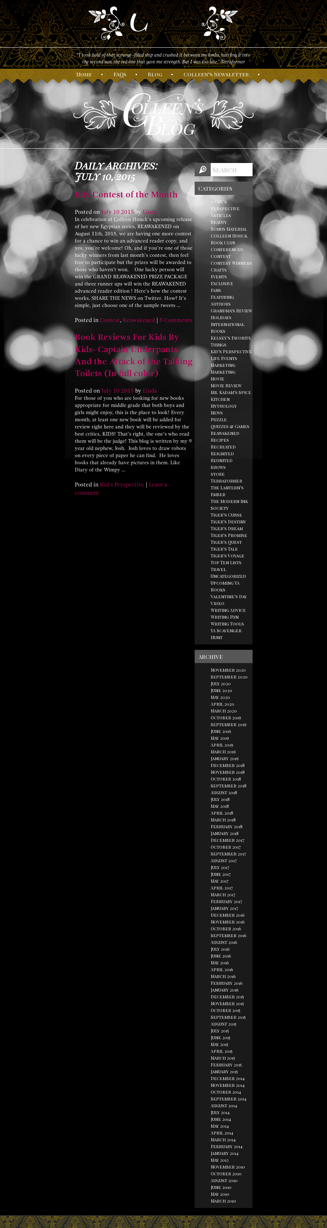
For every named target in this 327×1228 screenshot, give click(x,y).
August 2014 (224, 1105)
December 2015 (227, 996)
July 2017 (220, 867)
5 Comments (176, 320)
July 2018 (220, 799)
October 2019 (226, 717)
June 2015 (220, 1037)
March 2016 (223, 976)
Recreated (223, 447)
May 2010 (220, 1194)
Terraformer (226, 481)
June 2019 (221, 731)
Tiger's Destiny (228, 521)
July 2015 (220, 1030)
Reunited (222, 460)
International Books (227, 327)
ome (84, 74)
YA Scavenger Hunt (226, 634)
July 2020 (221, 683)
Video (217, 603)
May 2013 (220, 1160)
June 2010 (221, 1187)
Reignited (222, 453)
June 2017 (221, 874)
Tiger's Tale (224, 549)
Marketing (223, 365)
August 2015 (223, 1024)
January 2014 (225, 1153)
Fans (216, 290)
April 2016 (222, 969)
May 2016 (220, 962)
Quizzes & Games (230, 426)
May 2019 (220, 738)
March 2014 (223, 1139)
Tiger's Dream (227, 528)
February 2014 (227, 1146)
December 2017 (227, 840)
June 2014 (221, 1119)
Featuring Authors (222, 300)
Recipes (220, 440)
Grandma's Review (231, 310)
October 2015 (225, 1010)
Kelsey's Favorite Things (231, 341)
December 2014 (228, 1078)
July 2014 (220, 1112)
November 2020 (228, 670)
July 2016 (220, 949)
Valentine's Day (229, 596)
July (106, 212)
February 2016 (227, 983)
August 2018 (224, 792)
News (217, 413)
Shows (218, 467)
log (155, 74)
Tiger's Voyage (227, 555)
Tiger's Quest (226, 542)
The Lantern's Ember (227, 491)
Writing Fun (225, 617)
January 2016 (225, 990)
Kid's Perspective (122, 484)
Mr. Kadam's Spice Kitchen (231, 395)
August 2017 (224, 860)
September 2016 (229, 935)
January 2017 (224, 908)
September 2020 (229, 677)
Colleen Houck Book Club (229, 239)
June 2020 (221, 690)
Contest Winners (231, 263)
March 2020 (224, 711)
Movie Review (226, 385)
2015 (127, 212)
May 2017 (220, 881)
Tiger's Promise (229, 535)
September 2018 (229, 785)
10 (116, 212)
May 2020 (220, 697)
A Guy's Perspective (225, 205)
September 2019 (229, 724)
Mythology (224, 406)
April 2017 (222, 888)
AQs (119, 74)
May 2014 (220, 1126)
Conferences (227, 249)
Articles (221, 215)
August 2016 (224, 942)
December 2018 (228, 765)
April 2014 (222, 1133)
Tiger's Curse (226, 515)
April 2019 (222, 745)
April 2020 (222, 704)
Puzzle (219, 419)
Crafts (219, 270)
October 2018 (226, 779)
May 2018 (220, 806)
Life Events (224, 358)
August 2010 (224, 1180)
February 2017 (226, 901)
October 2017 (226, 847)
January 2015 (224, 1071)
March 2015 (223, 1058)
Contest (110, 320)
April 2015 (222, 1051)
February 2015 (226, 1065)
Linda (150, 212)
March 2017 (223, 894)
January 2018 (225, 833)
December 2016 (228, 915)
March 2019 (223, 751)
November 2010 (228, 1167)
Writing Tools (227, 624)
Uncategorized (228, 576)
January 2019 (225, 758)
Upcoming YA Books (225, 586)
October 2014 (226, 1092)
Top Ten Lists (226, 562)
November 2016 (228, 922)
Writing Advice (228, 610)
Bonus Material (229, 229)
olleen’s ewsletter (216, 74)
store (218, 474)
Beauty (219, 222)
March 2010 (223, 1201)
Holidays (221, 317)
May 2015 (219, 1044)
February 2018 (227, 826)
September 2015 (228, 1017)
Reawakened (139, 320)
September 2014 (229, 1099)
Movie (217, 379)
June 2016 (221, 956)
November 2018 (228, 772)
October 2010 (226, 1173)
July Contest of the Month (126, 195)
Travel (218, 569)
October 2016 (226, 928)
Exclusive (222, 283)
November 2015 (227, 1003)
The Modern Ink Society (229, 504)
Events (219, 276)
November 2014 (228, 1085)
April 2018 (222, 813)
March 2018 (223, 819)
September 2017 (228, 854)
